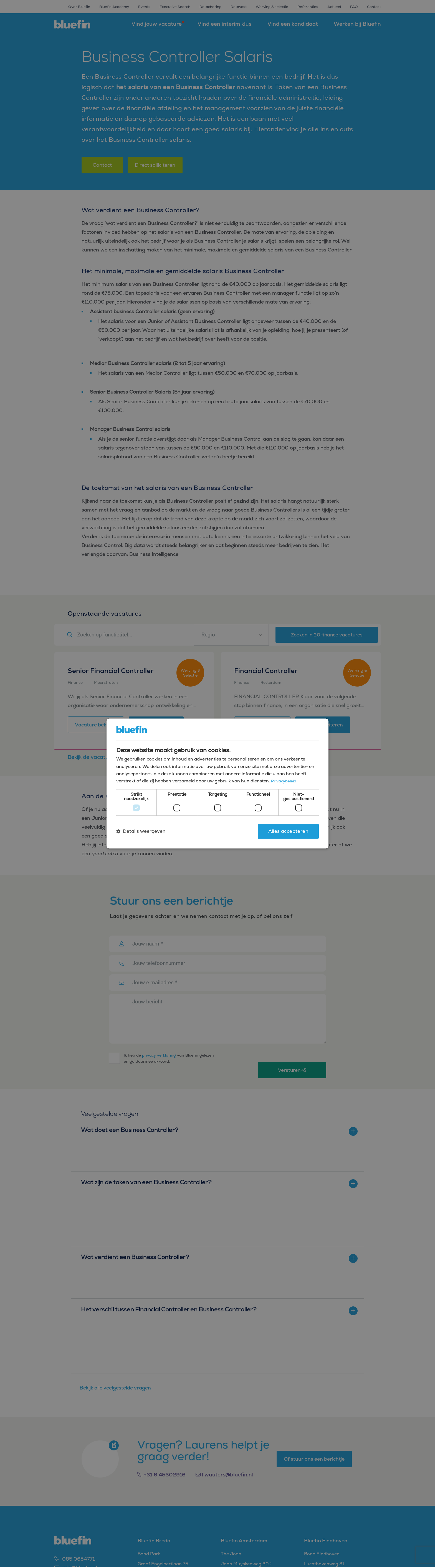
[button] (140, 831)
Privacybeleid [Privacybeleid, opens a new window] (284, 781)
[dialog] (217, 783)
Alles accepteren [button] (288, 831)
